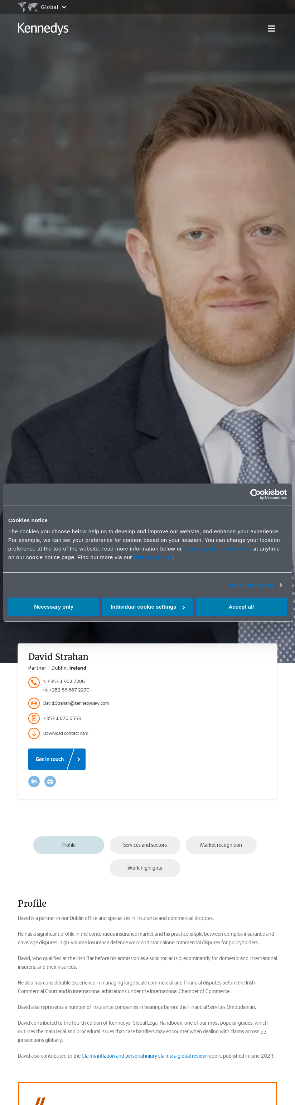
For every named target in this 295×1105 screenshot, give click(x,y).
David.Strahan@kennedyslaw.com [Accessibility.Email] (68, 703)
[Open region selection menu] (42, 7)
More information (250, 585)
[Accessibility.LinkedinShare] (34, 781)
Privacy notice (153, 557)
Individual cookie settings (148, 607)
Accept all (241, 607)
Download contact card (58, 733)
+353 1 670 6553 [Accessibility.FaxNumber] (54, 718)
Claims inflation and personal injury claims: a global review (144, 1056)
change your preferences (218, 549)
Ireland (78, 668)
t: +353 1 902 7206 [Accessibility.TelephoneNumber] (64, 681)
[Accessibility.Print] (50, 781)
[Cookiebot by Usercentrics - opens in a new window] (255, 494)
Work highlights (144, 868)
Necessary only (53, 607)
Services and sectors (145, 845)
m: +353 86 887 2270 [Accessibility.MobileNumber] (66, 690)
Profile (69, 845)
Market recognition (221, 845)
